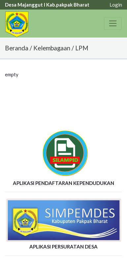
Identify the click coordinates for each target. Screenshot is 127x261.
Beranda (16, 48)
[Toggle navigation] (113, 23)
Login (116, 5)
